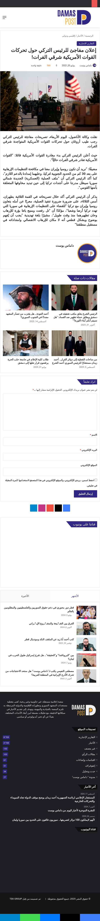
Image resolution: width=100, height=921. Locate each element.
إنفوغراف (90, 763)
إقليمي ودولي (68, 35)
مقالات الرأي (88, 752)
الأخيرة (25, 594)
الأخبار (80, 35)
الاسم (93, 433)
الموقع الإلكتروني (89, 463)
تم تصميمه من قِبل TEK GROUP (25, 897)
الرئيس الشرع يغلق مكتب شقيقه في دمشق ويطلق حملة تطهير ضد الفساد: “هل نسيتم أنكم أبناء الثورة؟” (75, 315)
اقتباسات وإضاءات (85, 758)
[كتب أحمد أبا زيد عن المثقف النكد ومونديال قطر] (86, 642)
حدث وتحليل (88, 769)
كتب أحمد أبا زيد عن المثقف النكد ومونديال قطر (49, 637)
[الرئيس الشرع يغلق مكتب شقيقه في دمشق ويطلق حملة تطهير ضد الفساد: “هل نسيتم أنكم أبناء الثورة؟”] (74, 295)
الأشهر (75, 594)
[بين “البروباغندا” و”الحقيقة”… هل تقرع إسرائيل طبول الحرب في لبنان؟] (86, 658)
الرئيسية (90, 35)
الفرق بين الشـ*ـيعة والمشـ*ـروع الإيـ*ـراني (51, 621)
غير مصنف (89, 746)
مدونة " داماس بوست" (83, 775)
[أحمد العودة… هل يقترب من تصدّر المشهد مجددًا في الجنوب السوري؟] (26, 295)
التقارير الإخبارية (86, 43)
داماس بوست (86, 65)
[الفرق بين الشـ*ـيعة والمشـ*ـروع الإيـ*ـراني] (86, 626)
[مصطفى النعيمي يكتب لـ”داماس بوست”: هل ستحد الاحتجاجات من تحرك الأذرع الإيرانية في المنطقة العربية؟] (86, 674)
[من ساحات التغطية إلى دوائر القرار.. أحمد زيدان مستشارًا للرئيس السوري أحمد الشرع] (74, 341)
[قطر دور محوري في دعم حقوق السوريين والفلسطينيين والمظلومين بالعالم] (86, 610)
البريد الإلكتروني (88, 448)
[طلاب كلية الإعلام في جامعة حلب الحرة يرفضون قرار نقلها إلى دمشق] (26, 341)
